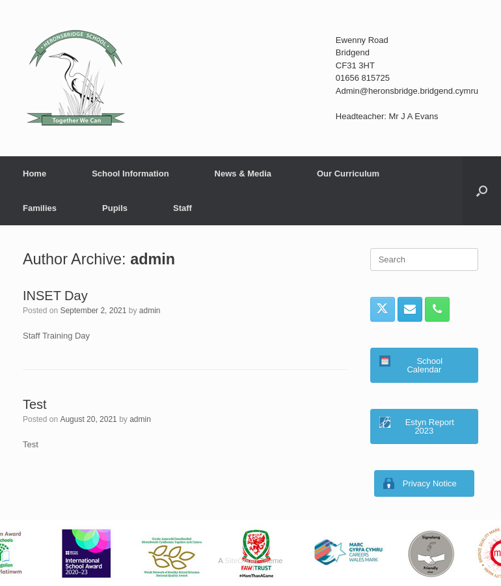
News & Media (243, 173)
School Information (130, 173)
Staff (182, 208)
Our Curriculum (348, 173)
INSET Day (55, 295)
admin (152, 259)
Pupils (115, 208)
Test (35, 404)
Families (40, 208)
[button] (482, 190)
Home (34, 173)
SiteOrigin (241, 561)
